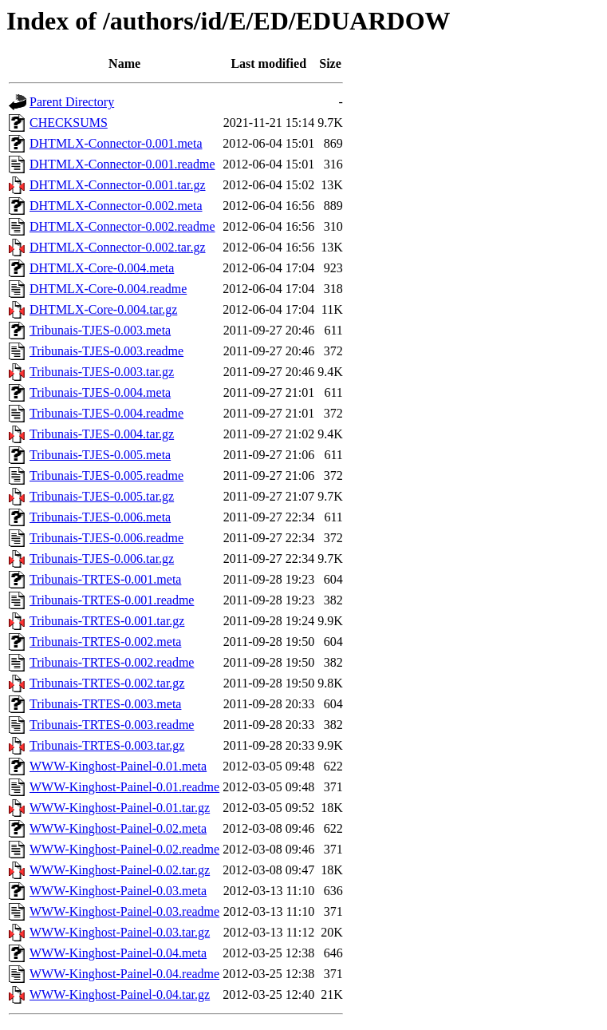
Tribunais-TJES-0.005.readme (106, 475)
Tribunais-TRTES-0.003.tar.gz (107, 745)
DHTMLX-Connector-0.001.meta (116, 143)
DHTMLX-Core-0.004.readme (108, 288)
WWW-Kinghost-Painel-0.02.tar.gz (120, 870)
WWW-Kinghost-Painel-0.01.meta (118, 766)
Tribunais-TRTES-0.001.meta (105, 579)
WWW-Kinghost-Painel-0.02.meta (118, 828)
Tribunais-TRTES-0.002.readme (112, 662)
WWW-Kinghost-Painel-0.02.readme (124, 849)
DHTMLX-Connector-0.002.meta (116, 205)
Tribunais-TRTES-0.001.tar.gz (107, 621)
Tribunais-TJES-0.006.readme (106, 538)
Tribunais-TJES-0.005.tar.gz (102, 496)
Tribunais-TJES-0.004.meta (100, 392)
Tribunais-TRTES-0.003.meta (105, 704)
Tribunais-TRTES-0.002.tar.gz (107, 683)
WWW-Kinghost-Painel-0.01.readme (124, 787)
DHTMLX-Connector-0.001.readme (122, 164)
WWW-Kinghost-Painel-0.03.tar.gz (120, 932)
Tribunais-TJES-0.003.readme (106, 351)
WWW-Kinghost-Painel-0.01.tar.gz (120, 807)
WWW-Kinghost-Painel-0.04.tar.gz (120, 994)
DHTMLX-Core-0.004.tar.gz (103, 309)
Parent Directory (72, 102)
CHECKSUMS (69, 122)
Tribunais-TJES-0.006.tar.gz (102, 558)
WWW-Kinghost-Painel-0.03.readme (124, 911)
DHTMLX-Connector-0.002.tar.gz (118, 247)
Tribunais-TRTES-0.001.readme (112, 600)
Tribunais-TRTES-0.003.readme (112, 724)
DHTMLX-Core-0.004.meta (102, 268)
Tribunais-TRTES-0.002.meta (105, 641)
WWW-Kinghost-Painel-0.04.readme (124, 973)
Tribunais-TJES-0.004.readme (106, 413)
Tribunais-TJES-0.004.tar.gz (102, 434)
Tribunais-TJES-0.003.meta (100, 330)
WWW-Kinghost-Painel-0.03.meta (118, 890)
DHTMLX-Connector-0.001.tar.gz (118, 185)
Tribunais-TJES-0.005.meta (100, 455)
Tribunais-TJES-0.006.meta (100, 517)
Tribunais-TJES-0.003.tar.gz (102, 371)
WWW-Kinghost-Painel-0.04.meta (118, 953)
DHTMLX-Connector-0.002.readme (122, 226)
